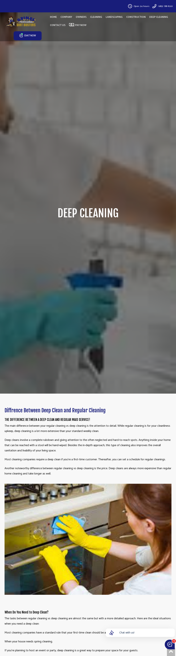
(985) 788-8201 (165, 6)
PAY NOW (77, 25)
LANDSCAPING (114, 17)
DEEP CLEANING (158, 17)
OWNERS (81, 17)
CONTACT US (57, 25)
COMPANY (66, 17)
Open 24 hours (141, 6)
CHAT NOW (28, 36)
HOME (53, 17)
